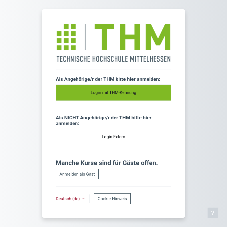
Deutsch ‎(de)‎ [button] (68, 198)
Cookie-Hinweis (112, 198)
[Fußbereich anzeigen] (213, 213)
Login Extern (113, 136)
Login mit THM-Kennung (113, 92)
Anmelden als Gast (77, 174)
